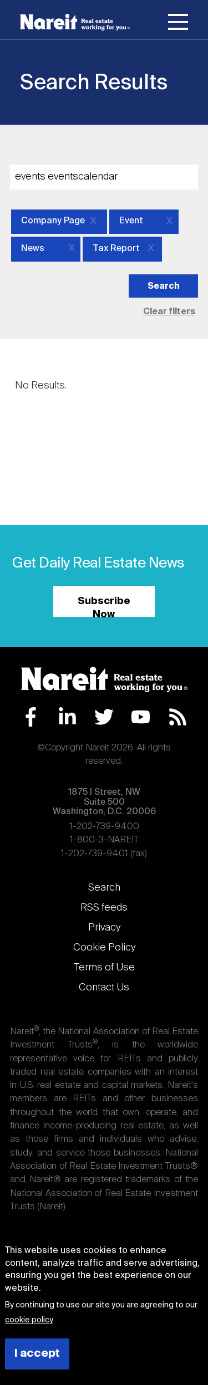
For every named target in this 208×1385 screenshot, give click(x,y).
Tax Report (116, 248)
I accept (37, 1354)
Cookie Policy (104, 948)
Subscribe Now (104, 606)
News (32, 248)
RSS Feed (177, 717)
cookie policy (28, 1320)
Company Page (53, 221)
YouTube (140, 717)
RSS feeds (104, 908)
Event (131, 221)
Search (104, 888)
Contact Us (104, 988)
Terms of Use (104, 968)
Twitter (104, 717)
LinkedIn (67, 717)
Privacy (104, 928)
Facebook (30, 717)
